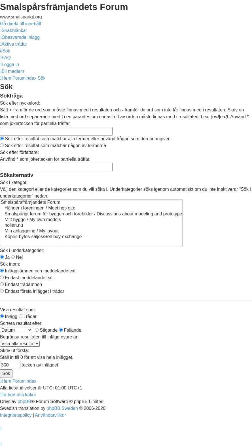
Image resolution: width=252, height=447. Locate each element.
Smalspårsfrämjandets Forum (91, 203)
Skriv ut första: (14, 350)
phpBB (24, 401)
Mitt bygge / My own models (91, 220)
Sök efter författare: (19, 152)
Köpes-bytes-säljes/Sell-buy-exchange (91, 237)
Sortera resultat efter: (21, 323)
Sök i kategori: (14, 182)
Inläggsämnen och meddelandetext (38, 270)
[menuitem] (20, 37)
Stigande (46, 330)
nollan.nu (91, 225)
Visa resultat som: (18, 309)
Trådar (28, 316)
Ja (5, 257)
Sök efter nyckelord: (20, 103)
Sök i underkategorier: (22, 250)
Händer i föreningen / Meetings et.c (91, 208)
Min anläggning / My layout (91, 231)
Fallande (70, 330)
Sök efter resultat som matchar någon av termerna (53, 145)
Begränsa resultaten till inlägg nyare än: (40, 336)
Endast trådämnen (21, 284)
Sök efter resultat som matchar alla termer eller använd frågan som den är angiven (85, 138)
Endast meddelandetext (26, 277)
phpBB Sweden (62, 408)
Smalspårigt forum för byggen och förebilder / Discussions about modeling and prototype (91, 214)
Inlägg (8, 316)
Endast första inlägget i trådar (32, 291)
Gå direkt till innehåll (20, 23)
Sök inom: (10, 264)
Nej (17, 257)
